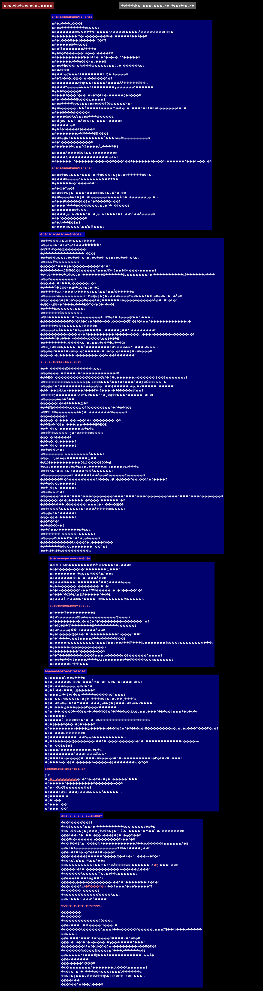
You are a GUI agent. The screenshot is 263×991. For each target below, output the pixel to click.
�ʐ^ (155, 865)
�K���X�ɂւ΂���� (92, 887)
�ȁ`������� (52, 780)
